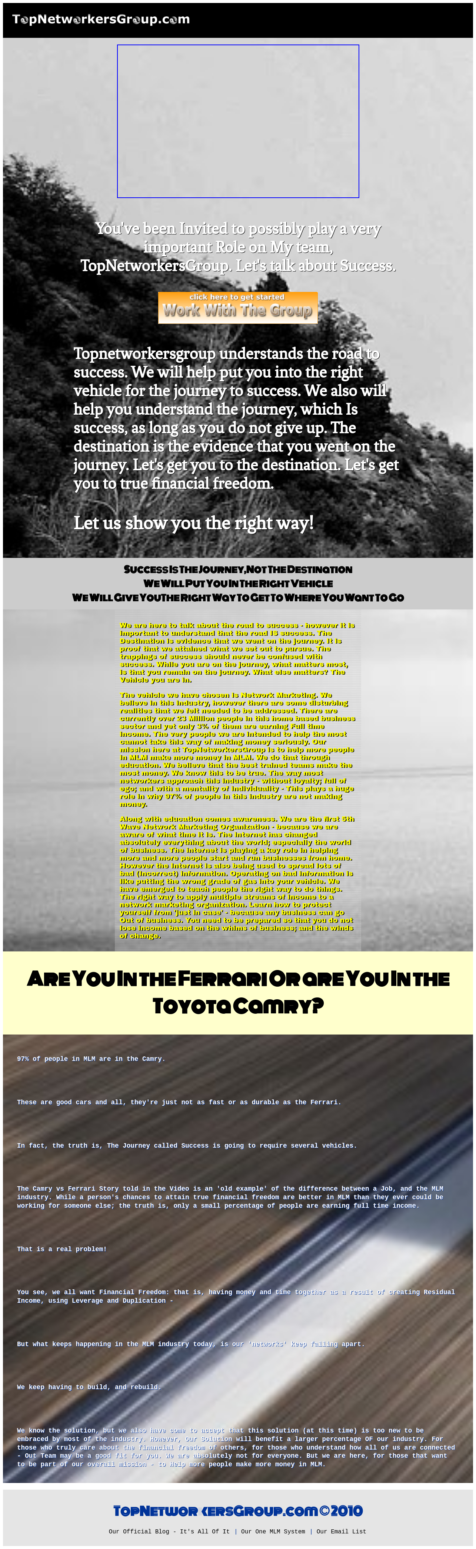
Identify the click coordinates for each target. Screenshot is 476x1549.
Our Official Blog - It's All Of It (169, 1532)
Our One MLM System (273, 1532)
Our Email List (341, 1532)
